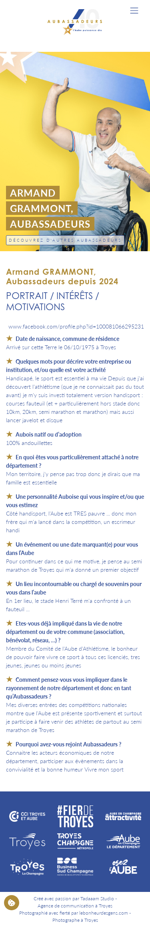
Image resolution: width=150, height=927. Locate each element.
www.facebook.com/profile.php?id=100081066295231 (76, 326)
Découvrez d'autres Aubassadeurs (65, 240)
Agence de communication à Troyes (75, 905)
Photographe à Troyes (75, 920)
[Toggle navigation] (134, 10)
